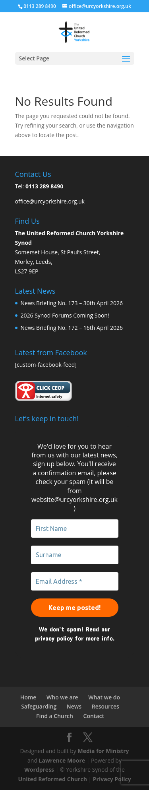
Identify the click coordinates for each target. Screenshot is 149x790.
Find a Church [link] (54, 716)
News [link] (74, 706)
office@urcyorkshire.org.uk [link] (50, 201)
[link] (74, 31)
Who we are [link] (62, 697)
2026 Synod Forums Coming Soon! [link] (65, 315)
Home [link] (28, 697)
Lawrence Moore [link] (62, 760)
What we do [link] (104, 697)
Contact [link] (93, 716)
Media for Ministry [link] (103, 751)
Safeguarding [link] (38, 706)
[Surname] (74, 555)
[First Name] (74, 528)
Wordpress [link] (39, 769)
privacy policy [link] (54, 638)
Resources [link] (105, 706)
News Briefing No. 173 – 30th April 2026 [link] (72, 303)
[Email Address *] (74, 581)
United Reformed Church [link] (52, 779)
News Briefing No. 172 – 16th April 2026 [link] (72, 327)
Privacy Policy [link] (112, 779)
